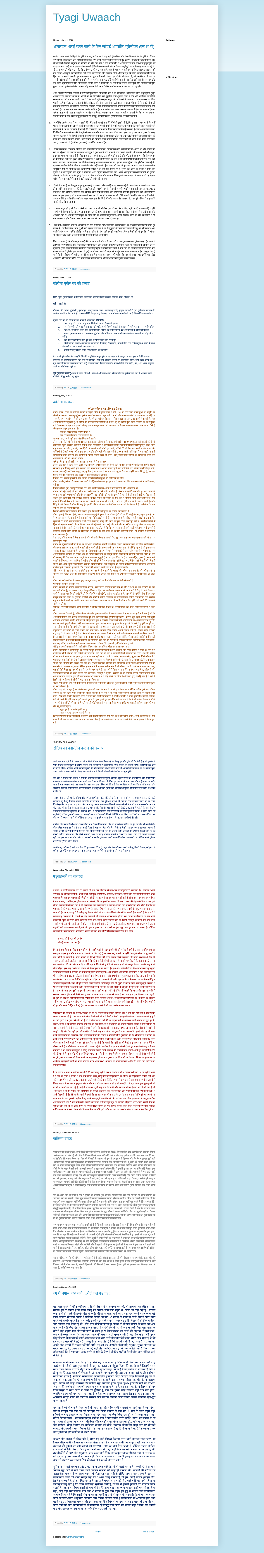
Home (98, 1531)
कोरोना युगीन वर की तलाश (71, 283)
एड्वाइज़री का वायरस (68, 876)
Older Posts (148, 1531)
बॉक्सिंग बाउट (62, 1138)
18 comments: (85, 387)
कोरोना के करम (64, 402)
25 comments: (85, 734)
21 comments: (86, 1523)
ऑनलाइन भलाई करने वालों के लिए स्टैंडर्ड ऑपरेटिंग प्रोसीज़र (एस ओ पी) (103, 46)
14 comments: (85, 862)
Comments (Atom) (75, 1537)
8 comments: (85, 1279)
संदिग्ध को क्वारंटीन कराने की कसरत (78, 748)
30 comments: (86, 1124)
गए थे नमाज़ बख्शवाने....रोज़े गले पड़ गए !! (82, 1293)
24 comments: (85, 269)
